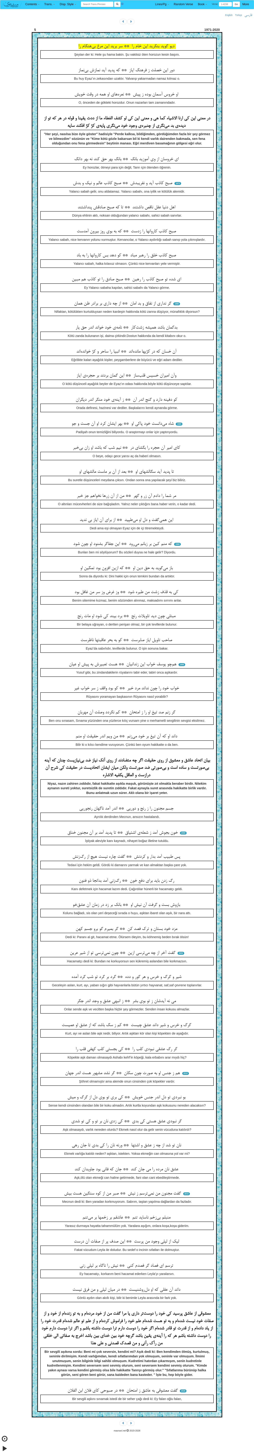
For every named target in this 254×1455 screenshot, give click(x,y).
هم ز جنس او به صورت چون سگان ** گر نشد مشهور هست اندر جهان (123, 1073)
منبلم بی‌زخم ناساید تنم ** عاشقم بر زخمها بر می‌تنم (127, 1217)
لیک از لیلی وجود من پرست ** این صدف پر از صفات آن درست (127, 1241)
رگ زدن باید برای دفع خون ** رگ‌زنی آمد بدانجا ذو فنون (127, 880)
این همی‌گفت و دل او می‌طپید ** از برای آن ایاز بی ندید (127, 520)
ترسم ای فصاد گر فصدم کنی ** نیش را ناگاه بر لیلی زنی (127, 1265)
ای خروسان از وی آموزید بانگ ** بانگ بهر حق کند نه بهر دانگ (127, 159)
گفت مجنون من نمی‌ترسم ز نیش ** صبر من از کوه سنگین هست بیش (123, 1193)
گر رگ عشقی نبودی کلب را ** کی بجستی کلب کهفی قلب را (127, 1049)
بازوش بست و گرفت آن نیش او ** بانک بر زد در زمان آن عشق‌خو (127, 905)
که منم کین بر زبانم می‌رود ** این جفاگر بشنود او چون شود (123, 544)
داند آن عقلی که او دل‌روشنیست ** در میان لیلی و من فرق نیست (127, 1289)
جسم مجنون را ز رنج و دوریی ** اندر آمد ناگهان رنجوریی (127, 808)
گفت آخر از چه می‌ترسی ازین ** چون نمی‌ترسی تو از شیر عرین (123, 953)
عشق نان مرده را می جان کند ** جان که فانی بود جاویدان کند (127, 1169)
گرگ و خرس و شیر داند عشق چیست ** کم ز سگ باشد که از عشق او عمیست (127, 1025)
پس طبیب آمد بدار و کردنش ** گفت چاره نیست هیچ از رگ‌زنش (127, 856)
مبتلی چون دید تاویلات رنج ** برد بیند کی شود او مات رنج (127, 616)
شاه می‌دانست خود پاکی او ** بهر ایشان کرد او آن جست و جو (123, 423)
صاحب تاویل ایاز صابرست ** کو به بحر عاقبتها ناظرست (127, 640)
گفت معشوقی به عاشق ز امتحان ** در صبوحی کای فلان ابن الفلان (123, 1390)
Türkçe (238, 15)
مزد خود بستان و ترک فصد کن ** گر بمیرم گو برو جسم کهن (127, 929)
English (229, 15)
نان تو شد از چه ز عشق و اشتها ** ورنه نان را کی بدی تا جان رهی (127, 1145)
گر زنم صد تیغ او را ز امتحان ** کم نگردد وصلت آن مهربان (127, 712)
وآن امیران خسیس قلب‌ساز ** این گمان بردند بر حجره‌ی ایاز (127, 375)
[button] (32, 4)
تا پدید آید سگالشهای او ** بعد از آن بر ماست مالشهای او (127, 472)
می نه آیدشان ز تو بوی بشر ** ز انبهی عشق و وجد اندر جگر (127, 1001)
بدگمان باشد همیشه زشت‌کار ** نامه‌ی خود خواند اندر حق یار (127, 327)
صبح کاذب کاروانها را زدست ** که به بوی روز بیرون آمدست (127, 231)
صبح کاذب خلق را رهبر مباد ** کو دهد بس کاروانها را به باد (127, 255)
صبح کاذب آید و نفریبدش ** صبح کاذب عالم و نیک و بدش (123, 183)
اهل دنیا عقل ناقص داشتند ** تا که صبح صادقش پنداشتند (127, 207)
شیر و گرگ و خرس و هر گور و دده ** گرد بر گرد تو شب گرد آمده (127, 977)
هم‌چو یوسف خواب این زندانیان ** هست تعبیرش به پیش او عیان (123, 664)
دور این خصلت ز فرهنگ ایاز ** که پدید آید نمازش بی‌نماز (127, 70)
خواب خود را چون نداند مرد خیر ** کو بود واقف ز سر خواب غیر (127, 688)
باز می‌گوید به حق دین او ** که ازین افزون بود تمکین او (127, 568)
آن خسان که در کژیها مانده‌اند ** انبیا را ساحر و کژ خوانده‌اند (127, 351)
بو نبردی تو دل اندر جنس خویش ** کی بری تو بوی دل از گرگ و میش (127, 1097)
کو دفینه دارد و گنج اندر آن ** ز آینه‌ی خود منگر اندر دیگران (127, 399)
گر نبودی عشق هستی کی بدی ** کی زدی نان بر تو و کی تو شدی (127, 1121)
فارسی (248, 15)
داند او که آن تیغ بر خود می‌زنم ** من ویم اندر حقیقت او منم (127, 736)
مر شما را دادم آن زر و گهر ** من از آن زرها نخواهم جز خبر (127, 496)
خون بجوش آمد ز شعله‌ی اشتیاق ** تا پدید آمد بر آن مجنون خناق (123, 832)
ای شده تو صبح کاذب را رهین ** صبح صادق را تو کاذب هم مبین (127, 279)
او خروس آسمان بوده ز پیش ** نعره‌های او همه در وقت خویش (127, 94)
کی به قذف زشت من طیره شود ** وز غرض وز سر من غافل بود (127, 592)
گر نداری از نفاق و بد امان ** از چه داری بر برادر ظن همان (123, 303)
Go (236, 4)
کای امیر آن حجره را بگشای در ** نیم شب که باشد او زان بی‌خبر (127, 448)
